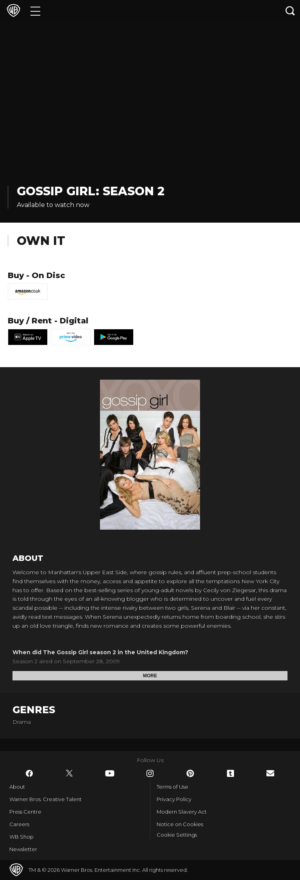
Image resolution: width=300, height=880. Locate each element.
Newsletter (23, 849)
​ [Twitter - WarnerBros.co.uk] (69, 773)
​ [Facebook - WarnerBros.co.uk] (29, 773)
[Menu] (35, 10)
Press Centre (25, 812)
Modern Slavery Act (182, 812)
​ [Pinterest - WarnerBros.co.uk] (190, 773)
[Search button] (290, 10)
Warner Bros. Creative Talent (45, 799)
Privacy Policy (174, 799)
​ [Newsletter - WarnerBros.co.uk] (270, 773)
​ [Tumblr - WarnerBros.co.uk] (230, 773)
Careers (19, 824)
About (17, 787)
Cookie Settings (177, 835)
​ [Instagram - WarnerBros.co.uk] (150, 773)
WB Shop (21, 837)
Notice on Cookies (180, 824)
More (150, 675)
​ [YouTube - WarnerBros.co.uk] (109, 773)
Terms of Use (172, 787)
